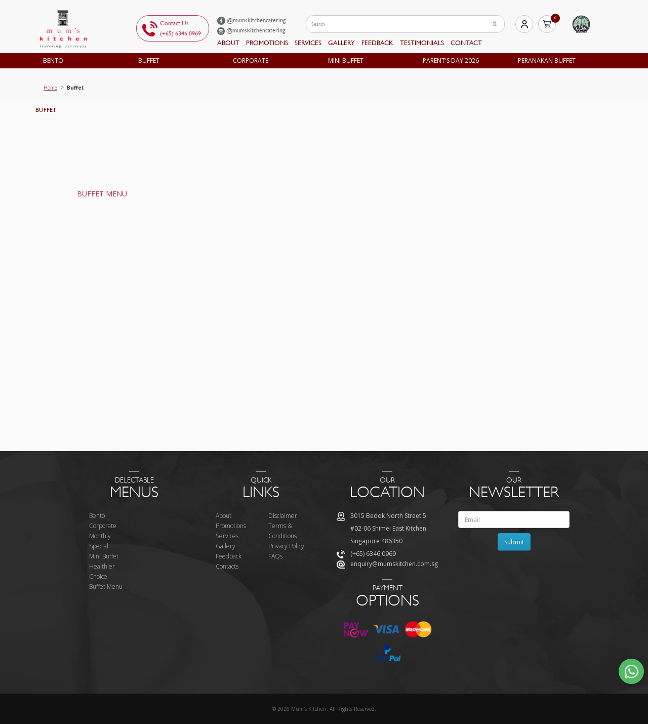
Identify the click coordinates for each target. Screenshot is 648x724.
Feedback (228, 556)
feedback (377, 43)
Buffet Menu (106, 586)
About (228, 43)
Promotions (267, 43)
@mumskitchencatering (251, 20)
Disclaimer (282, 515)
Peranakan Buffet (547, 60)
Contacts (227, 566)
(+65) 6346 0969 (180, 33)
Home (50, 87)
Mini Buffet (345, 60)
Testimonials (422, 43)
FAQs (275, 556)
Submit (514, 542)
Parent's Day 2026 (451, 60)
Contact (466, 43)
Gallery (341, 43)
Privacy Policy (286, 546)
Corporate (250, 60)
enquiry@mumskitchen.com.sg (394, 563)
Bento (53, 60)
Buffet (148, 60)
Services (308, 43)
